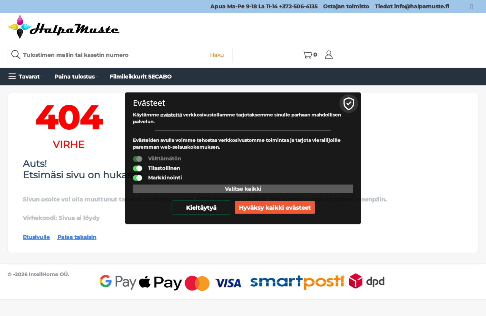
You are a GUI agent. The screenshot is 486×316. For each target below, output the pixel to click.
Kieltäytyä (201, 207)
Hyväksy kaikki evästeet (275, 207)
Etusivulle (36, 237)
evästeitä (171, 114)
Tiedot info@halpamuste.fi (412, 6)
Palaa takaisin (76, 237)
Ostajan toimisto (346, 6)
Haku (217, 55)
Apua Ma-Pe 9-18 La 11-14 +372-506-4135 (263, 6)
